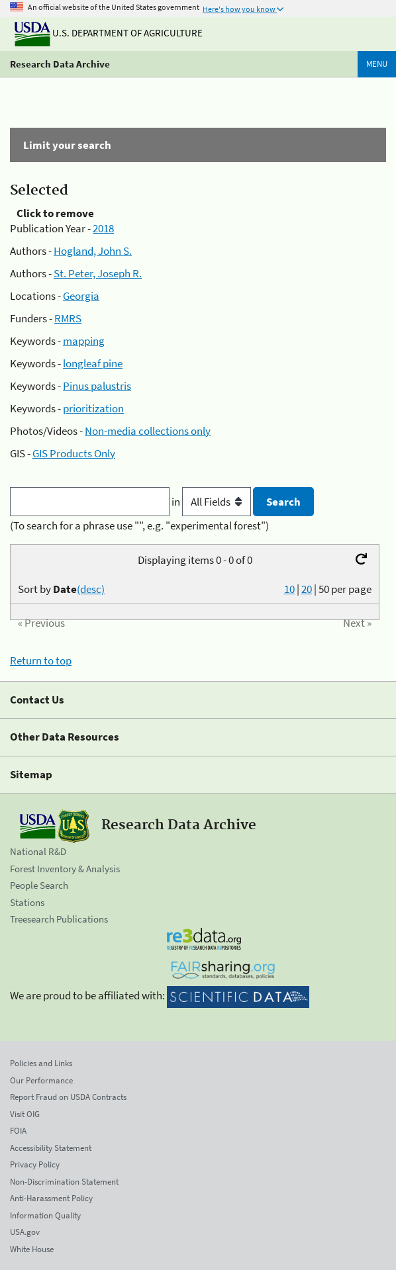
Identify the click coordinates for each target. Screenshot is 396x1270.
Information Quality (45, 1215)
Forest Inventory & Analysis (65, 868)
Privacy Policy (35, 1164)
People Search (39, 885)
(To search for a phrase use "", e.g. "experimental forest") (139, 525)
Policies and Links (41, 1063)
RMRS (67, 318)
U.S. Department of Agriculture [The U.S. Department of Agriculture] (109, 32)
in (212, 501)
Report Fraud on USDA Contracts (68, 1097)
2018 (103, 228)
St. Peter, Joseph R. (98, 273)
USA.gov (25, 1232)
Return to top (41, 660)
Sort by (61, 589)
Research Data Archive (60, 64)
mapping (84, 341)
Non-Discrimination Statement (64, 1181)
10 (289, 589)
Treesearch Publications (59, 919)
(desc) (91, 589)
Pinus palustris (97, 386)
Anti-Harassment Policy (51, 1198)
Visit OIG (25, 1114)
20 (306, 589)
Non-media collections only (148, 431)
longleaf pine (93, 363)
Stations (27, 902)
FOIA (18, 1130)
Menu (376, 63)
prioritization (93, 408)
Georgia (81, 296)
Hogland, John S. (93, 251)
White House (32, 1249)
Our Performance (41, 1080)
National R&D (38, 851)
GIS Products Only (73, 453)
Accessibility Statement (50, 1148)
